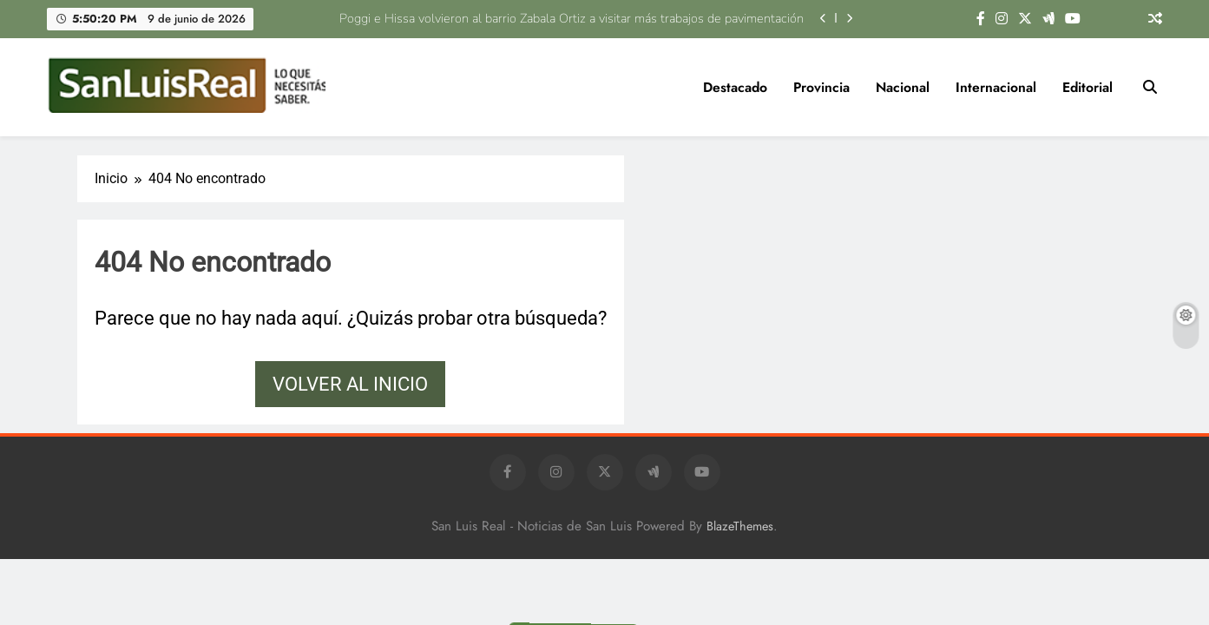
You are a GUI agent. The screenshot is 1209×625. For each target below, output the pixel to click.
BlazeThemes (739, 526)
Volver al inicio (350, 384)
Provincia (821, 87)
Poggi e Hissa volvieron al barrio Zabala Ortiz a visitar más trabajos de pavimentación (571, 18)
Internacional (996, 87)
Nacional (903, 87)
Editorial (1087, 87)
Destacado (735, 87)
